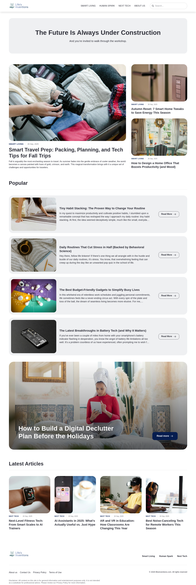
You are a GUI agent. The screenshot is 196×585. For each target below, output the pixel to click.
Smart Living (88, 6)
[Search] (153, 6)
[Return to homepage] (19, 554)
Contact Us (25, 572)
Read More (168, 214)
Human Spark (107, 6)
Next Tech (125, 6)
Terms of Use (55, 572)
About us (139, 6)
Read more (165, 436)
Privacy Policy (39, 572)
